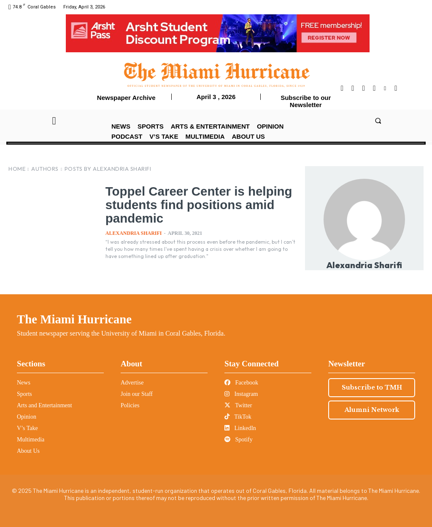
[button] (378, 120)
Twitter (238, 405)
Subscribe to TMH (372, 387)
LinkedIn (240, 428)
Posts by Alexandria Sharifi (108, 168)
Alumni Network (372, 410)
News (23, 382)
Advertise (132, 382)
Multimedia (30, 439)
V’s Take (27, 428)
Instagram (241, 394)
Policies (130, 405)
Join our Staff (137, 394)
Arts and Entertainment (44, 405)
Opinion (26, 417)
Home (16, 168)
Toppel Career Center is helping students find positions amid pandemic (186, 204)
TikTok (237, 417)
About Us (28, 451)
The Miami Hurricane (74, 319)
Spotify (238, 439)
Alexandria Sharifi (133, 233)
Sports (24, 394)
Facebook (241, 382)
